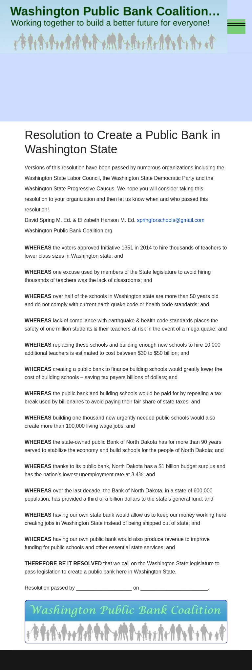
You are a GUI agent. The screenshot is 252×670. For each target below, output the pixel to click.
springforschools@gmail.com (170, 220)
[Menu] (236, 26)
